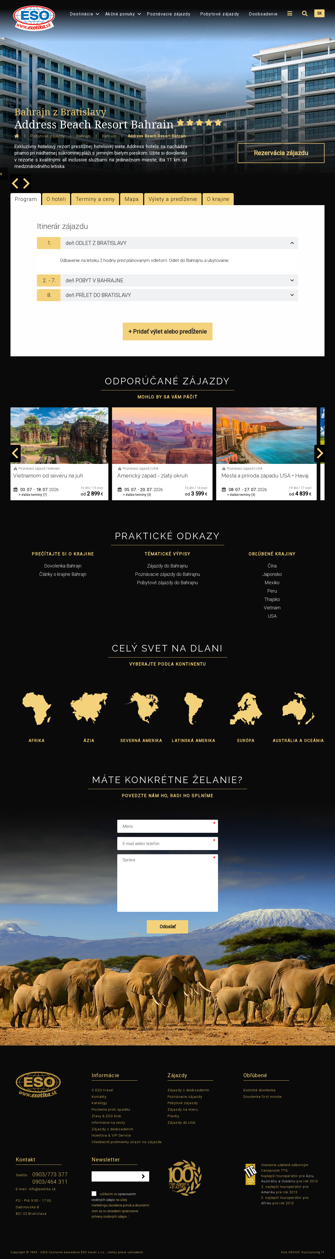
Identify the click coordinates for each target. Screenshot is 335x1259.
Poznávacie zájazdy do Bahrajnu (167, 574)
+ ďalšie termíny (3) (142, 494)
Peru (272, 591)
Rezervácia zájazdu (281, 153)
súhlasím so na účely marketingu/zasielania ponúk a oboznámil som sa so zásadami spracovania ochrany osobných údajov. (120, 1204)
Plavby (173, 1116)
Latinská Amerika (193, 740)
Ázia (88, 740)
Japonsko (272, 574)
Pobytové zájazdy (219, 14)
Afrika (37, 740)
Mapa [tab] (132, 199)
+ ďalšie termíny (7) (38, 494)
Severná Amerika (141, 740)
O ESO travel (102, 1090)
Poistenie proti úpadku (111, 1109)
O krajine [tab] (218, 199)
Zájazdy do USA (182, 1123)
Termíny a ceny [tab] (95, 199)
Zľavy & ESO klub (106, 1116)
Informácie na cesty (108, 1123)
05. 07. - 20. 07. (145, 489)
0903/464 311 (50, 1182)
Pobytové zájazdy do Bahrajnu (167, 582)
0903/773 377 (50, 1174)
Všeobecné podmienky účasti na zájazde (127, 1142)
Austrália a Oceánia (298, 740)
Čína (272, 566)
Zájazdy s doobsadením (112, 1129)
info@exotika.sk (42, 1189)
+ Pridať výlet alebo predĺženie (168, 331)
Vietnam (272, 607)
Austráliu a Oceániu (278, 1181)
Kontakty (99, 1097)
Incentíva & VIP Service (111, 1135)
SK (319, 13)
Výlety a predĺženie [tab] (173, 199)
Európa (246, 740)
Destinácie (81, 14)
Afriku (266, 1203)
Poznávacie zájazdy (169, 14)
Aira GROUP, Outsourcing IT (303, 1252)
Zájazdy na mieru (183, 1109)
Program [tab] (26, 199)
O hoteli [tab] (56, 199)
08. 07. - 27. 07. (249, 489)
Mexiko (272, 582)
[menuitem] (32, 16)
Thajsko (272, 599)
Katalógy (99, 1103)
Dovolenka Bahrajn (62, 566)
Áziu (310, 1176)
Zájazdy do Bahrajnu (167, 566)
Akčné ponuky (120, 14)
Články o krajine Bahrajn (62, 574)
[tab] (167, 243)
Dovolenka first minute (262, 1097)
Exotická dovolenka (259, 1090)
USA (272, 616)
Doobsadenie (263, 14)
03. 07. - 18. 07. (41, 489)
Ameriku (268, 1192)
